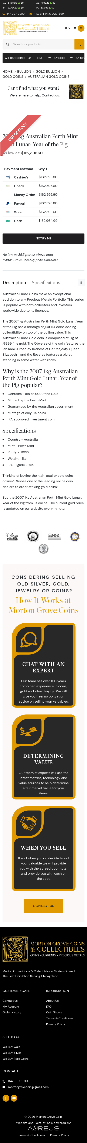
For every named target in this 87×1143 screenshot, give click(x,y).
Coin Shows (54, 1012)
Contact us (50, 95)
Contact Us (43, 906)
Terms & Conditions (59, 1018)
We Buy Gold (56, 57)
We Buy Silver (12, 1053)
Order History (12, 1012)
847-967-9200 (15, 13)
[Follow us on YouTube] (14, 1098)
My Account (11, 1007)
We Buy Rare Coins (16, 1059)
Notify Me (43, 238)
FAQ (48, 1007)
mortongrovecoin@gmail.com (28, 1087)
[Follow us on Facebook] (6, 1098)
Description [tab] (14, 282)
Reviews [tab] (74, 282)
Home (39, 57)
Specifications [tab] (46, 282)
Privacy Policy (55, 1024)
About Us (52, 1001)
